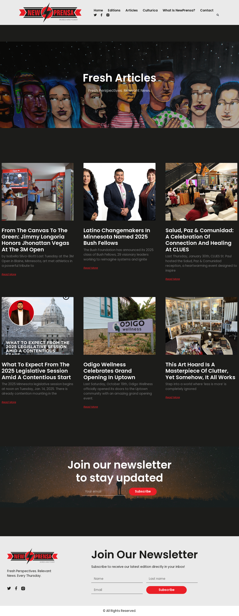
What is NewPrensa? (179, 10)
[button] (218, 15)
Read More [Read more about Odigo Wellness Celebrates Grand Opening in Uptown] (90, 407)
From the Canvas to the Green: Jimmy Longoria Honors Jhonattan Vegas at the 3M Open (35, 240)
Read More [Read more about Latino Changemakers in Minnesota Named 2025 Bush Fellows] (90, 268)
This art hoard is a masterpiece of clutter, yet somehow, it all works (200, 371)
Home (98, 10)
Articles (131, 10)
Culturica (150, 10)
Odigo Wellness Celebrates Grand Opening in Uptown (109, 371)
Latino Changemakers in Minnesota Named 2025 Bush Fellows (116, 237)
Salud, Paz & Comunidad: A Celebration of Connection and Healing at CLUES (199, 240)
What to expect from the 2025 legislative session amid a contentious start (37, 371)
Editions (114, 10)
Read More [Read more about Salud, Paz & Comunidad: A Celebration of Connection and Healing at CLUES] (172, 279)
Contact (206, 10)
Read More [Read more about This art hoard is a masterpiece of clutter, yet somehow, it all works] (172, 397)
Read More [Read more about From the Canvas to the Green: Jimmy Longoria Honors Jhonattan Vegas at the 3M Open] (9, 274)
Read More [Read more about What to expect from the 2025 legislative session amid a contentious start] (9, 402)
